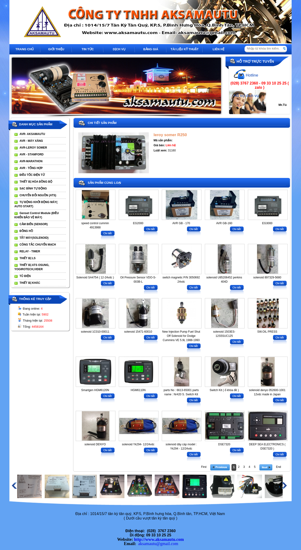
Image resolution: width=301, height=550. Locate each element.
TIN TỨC (88, 49)
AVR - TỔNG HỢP (31, 168)
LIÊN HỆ (218, 49)
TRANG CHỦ (25, 49)
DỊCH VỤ (119, 49)
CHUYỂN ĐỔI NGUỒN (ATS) (38, 195)
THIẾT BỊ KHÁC (30, 283)
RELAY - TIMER (30, 251)
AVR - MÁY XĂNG (31, 140)
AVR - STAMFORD (32, 154)
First (203, 467)
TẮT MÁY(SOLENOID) (34, 237)
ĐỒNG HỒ (26, 231)
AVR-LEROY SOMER (33, 147)
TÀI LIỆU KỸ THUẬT (185, 49)
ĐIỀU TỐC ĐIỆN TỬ (32, 175)
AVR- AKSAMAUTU (32, 134)
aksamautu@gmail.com (158, 543)
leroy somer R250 (170, 135)
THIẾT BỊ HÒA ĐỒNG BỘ (36, 181)
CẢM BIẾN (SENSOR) (34, 224)
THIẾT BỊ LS (28, 258)
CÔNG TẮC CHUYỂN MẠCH (38, 244)
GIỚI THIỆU (56, 49)
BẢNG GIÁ (150, 49)
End (278, 467)
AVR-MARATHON (31, 161)
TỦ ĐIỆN (25, 276)
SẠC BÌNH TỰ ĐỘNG (33, 188)
